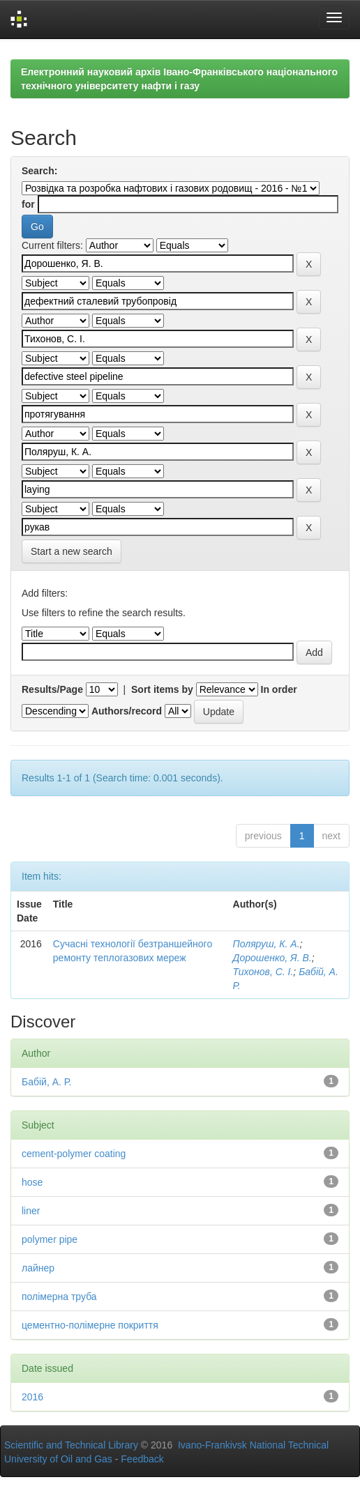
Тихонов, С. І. (263, 971)
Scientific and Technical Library (71, 1445)
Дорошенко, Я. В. (272, 957)
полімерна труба (59, 1296)
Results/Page (52, 689)
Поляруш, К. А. (266, 943)
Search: (39, 170)
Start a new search (71, 551)
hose (32, 1182)
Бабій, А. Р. (46, 1081)
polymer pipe (49, 1239)
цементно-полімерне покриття (90, 1325)
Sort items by (162, 689)
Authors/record (126, 711)
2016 (32, 1396)
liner (31, 1210)
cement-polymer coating (74, 1153)
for (28, 204)
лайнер (38, 1268)
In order (279, 689)
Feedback (142, 1459)
